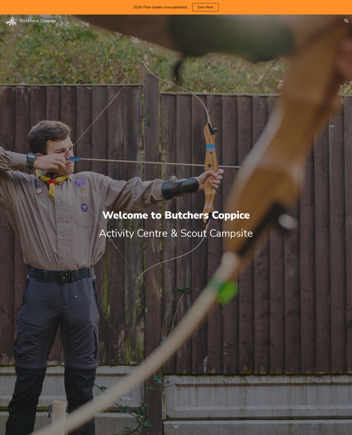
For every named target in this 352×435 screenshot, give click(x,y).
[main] (176, 224)
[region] (176, 7)
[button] (346, 20)
